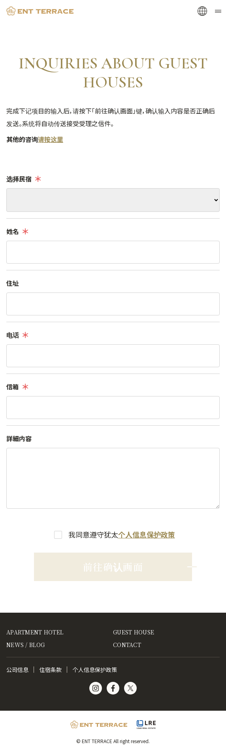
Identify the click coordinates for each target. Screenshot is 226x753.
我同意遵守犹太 (121, 534)
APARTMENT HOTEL (34, 632)
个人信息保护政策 (146, 534)
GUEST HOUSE (133, 632)
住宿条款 (51, 670)
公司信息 (17, 670)
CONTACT (127, 645)
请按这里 (50, 139)
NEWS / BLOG (25, 645)
